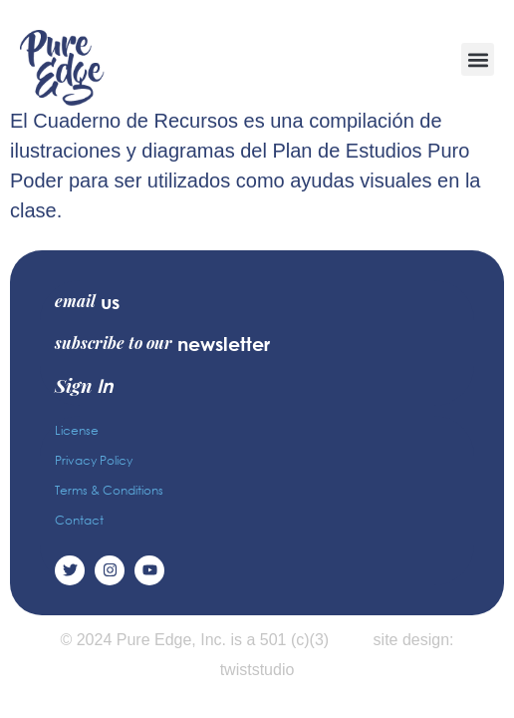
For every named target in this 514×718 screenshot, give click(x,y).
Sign (84, 385)
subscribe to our (162, 343)
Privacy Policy (93, 460)
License (77, 430)
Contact (79, 520)
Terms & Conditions (109, 490)
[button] (477, 59)
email (87, 301)
